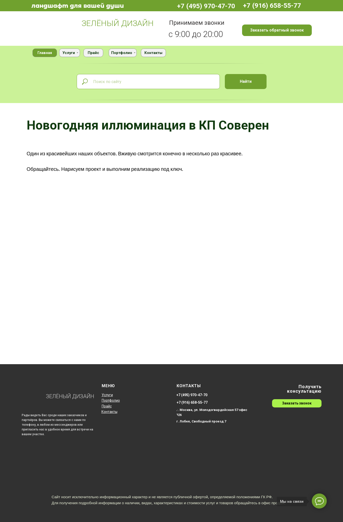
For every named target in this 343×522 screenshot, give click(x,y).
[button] (277, 30)
